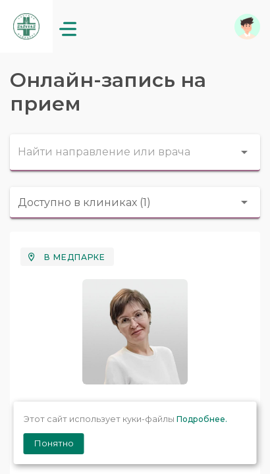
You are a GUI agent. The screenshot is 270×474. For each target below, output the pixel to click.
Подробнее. (201, 419)
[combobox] (135, 152)
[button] (247, 27)
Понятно (54, 443)
